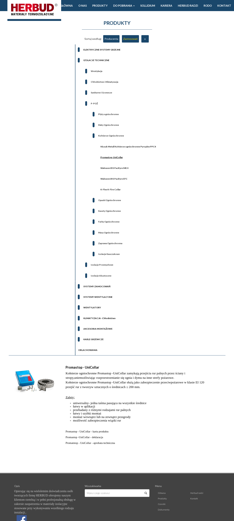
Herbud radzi (188, 5)
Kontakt (224, 5)
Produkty (100, 5)
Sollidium (147, 5)
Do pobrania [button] (124, 5)
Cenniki (161, 504)
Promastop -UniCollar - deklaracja (84, 437)
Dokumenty (164, 509)
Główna (66, 5)
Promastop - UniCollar (82, 367)
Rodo (208, 5)
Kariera (166, 5)
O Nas (82, 5)
